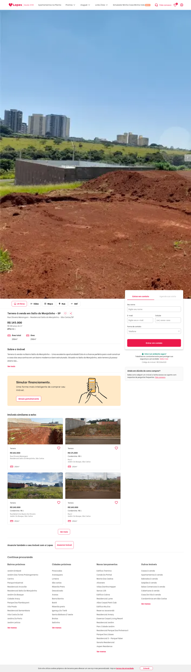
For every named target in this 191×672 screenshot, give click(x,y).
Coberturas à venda (150, 590)
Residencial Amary (105, 614)
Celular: (158, 315)
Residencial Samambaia (18, 610)
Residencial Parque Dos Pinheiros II (112, 630)
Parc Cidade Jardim (105, 626)
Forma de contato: (134, 326)
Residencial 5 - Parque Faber (110, 638)
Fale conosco (160, 377)
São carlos (56, 582)
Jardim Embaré (14, 570)
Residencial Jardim (105, 622)
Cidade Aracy (13, 598)
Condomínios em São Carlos (154, 598)
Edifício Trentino (104, 570)
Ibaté (54, 602)
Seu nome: (131, 304)
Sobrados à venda (149, 578)
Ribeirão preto (58, 606)
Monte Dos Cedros (105, 578)
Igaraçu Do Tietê (59, 610)
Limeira (55, 578)
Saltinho (56, 622)
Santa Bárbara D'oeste (62, 614)
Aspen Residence (104, 646)
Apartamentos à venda (152, 574)
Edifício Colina (103, 594)
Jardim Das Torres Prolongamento (22, 574)
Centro (10, 578)
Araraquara (57, 574)
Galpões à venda (149, 582)
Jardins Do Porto (14, 618)
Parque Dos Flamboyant (18, 602)
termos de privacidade (125, 668)
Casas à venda (148, 570)
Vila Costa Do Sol (15, 614)
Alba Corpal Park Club (107, 602)
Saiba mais (164, 359)
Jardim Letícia (13, 622)
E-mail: (130, 315)
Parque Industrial (15, 582)
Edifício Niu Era (103, 606)
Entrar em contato (154, 343)
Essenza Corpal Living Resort (110, 618)
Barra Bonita (58, 598)
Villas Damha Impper (106, 586)
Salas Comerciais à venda (153, 586)
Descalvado (57, 590)
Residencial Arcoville (17, 586)
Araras (55, 594)
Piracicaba (57, 570)
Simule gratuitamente (28, 398)
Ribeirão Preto (58, 586)
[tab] (140, 296)
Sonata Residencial (105, 642)
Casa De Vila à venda (151, 594)
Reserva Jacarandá (105, 610)
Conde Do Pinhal (104, 574)
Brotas (55, 618)
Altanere (101, 582)
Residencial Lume (105, 598)
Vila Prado (12, 606)
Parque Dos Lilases (105, 634)
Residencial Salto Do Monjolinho (22, 590)
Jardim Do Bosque (15, 594)
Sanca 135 (101, 590)
